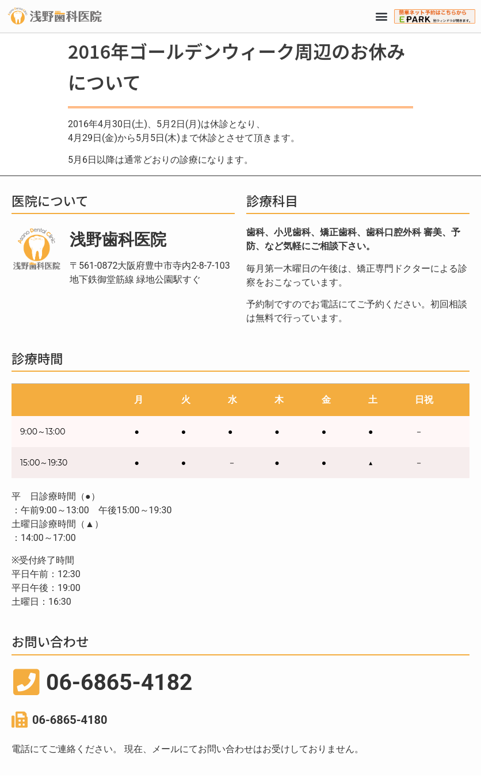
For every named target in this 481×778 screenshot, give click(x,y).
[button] (381, 16)
